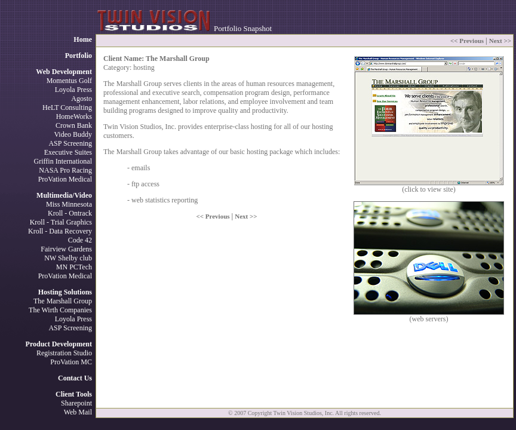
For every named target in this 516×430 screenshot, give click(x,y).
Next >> (500, 40)
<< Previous (467, 40)
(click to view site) (428, 186)
